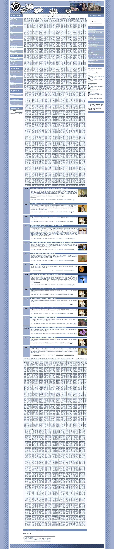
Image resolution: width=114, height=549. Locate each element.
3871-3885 (29, 44)
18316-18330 (75, 161)
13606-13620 (82, 119)
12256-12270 (82, 107)
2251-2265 (41, 32)
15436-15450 (55, 136)
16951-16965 (69, 149)
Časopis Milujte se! (92, 30)
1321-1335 (63, 25)
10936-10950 (35, 97)
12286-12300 (35, 108)
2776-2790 (52, 36)
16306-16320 (82, 143)
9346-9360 (41, 83)
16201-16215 (35, 143)
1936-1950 (46, 30)
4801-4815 (69, 50)
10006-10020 (42, 88)
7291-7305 (75, 68)
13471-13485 (82, 118)
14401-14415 (75, 126)
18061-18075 (82, 159)
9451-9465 (80, 83)
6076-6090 (52, 60)
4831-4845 (80, 50)
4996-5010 (80, 51)
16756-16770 (41, 148)
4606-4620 (58, 49)
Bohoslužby (12, 22)
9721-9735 (58, 86)
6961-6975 (75, 65)
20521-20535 (35, 181)
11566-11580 (75, 101)
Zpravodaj (12, 28)
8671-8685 (35, 79)
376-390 (69, 19)
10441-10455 (55, 92)
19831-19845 (28, 175)
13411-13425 (55, 118)
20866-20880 (69, 184)
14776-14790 (62, 130)
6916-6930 (58, 65)
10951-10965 (41, 97)
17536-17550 (28, 155)
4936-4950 (58, 51)
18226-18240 (35, 161)
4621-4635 (63, 49)
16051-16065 (28, 142)
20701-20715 (55, 182)
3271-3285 (52, 39)
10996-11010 (62, 97)
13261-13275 (48, 117)
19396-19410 (75, 170)
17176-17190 (48, 151)
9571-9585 (63, 85)
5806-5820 (75, 57)
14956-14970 (82, 131)
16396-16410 (62, 144)
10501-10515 (82, 92)
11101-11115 (48, 98)
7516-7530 (35, 70)
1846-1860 (75, 29)
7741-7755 (58, 71)
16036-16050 (82, 141)
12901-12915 (69, 113)
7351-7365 (35, 69)
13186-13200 (75, 116)
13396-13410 (48, 118)
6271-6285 (63, 61)
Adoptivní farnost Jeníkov (93, 54)
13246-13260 (41, 117)
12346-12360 (62, 108)
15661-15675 (35, 138)
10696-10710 (48, 94)
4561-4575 (41, 49)
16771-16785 (48, 148)
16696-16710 (75, 147)
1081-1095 (35, 24)
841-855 (82, 21)
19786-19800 (69, 174)
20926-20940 (35, 185)
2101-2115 (46, 31)
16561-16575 (75, 145)
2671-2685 (75, 34)
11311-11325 (82, 99)
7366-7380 (41, 69)
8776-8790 (75, 79)
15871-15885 (69, 139)
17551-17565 (35, 155)
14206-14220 (48, 125)
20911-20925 (28, 185)
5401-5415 (46, 55)
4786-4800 (63, 50)
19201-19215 (48, 169)
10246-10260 (28, 91)
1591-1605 (41, 27)
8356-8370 (41, 76)
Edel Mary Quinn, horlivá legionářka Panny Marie (42, 347)
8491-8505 (29, 77)
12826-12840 (35, 113)
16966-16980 (75, 149)
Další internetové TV (92, 41)
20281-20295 (48, 179)
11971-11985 (75, 105)
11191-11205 (28, 99)
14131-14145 (75, 124)
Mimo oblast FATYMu (14, 43)
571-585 (64, 20)
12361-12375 (69, 108)
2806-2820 (63, 36)
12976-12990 (41, 114)
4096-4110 (52, 45)
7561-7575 (52, 70)
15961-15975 (48, 141)
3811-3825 (69, 43)
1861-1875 (80, 29)
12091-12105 (69, 106)
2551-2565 (29, 34)
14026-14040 (28, 124)
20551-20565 (48, 181)
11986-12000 (82, 105)
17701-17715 (41, 156)
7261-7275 (63, 68)
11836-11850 (75, 104)
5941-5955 (63, 58)
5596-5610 (58, 56)
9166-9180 (35, 82)
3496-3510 (75, 40)
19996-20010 (41, 176)
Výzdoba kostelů (13, 45)
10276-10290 (41, 91)
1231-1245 (29, 25)
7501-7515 (29, 70)
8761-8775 (69, 79)
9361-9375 (46, 83)
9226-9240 (58, 82)
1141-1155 (58, 24)
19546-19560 (82, 172)
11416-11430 (69, 100)
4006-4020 (80, 44)
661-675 (28, 21)
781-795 (64, 21)
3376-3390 (29, 40)
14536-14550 (75, 128)
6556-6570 (46, 63)
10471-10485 (69, 92)
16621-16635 (41, 147)
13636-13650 (35, 120)
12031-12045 (41, 106)
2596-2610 (46, 34)
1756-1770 (41, 29)
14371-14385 (62, 126)
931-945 (46, 23)
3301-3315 (63, 39)
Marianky (12, 38)
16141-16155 (69, 142)
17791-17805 (82, 156)
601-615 (73, 20)
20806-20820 (41, 184)
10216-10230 (75, 89)
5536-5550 (35, 56)
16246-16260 (55, 143)
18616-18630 (28, 165)
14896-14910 (55, 131)
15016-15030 (48, 132)
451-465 (28, 20)
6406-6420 (52, 62)
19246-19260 (69, 169)
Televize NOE (91, 35)
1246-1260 (35, 25)
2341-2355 (75, 32)
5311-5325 (75, 54)
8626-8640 (80, 77)
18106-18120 (41, 160)
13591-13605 (75, 119)
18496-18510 (35, 163)
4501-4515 (80, 48)
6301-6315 (75, 61)
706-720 (41, 21)
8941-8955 (75, 80)
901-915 (37, 23)
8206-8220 (46, 75)
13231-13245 (35, 117)
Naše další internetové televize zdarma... (14, 87)
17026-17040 (41, 150)
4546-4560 (35, 49)
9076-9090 (63, 81)
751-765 (55, 21)
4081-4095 (46, 45)
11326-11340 (28, 100)
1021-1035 (75, 23)
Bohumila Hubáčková (37, 323)
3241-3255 (41, 39)
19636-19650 (62, 173)
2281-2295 (52, 32)
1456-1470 (52, 26)
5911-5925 (52, 58)
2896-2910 (35, 37)
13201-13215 (82, 116)
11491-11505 (41, 101)
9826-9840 (35, 87)
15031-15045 (55, 132)
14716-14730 (35, 130)
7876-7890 (46, 73)
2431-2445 (46, 33)
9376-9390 (52, 83)
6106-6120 (63, 60)
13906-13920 (35, 123)
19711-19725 (35, 174)
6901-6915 (52, 65)
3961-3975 (63, 44)
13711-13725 (69, 120)
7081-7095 (58, 67)
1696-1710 (80, 27)
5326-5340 (80, 54)
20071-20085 (75, 176)
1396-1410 (29, 26)
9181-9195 (41, 82)
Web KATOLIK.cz (91, 34)
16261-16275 (62, 143)
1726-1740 (29, 29)
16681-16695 (69, 147)
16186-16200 (28, 143)
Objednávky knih (13, 64)
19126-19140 (75, 168)
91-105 (46, 18)
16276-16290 (69, 143)
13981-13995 (69, 123)
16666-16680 (62, 147)
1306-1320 (58, 25)
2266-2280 (46, 32)
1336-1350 (69, 25)
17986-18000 (48, 159)
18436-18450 (69, 162)
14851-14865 (35, 131)
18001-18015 (55, 159)
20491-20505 (82, 180)
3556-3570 (35, 42)
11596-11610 (28, 102)
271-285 (37, 19)
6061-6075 (46, 60)
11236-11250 (48, 99)
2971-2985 (63, 37)
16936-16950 (62, 149)
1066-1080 (29, 24)
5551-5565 (41, 56)
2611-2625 (52, 34)
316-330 (50, 19)
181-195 (73, 18)
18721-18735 (75, 165)
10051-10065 (62, 88)
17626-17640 (69, 155)
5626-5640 (69, 56)
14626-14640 (55, 129)
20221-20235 (82, 178)
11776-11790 (48, 104)
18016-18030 (62, 159)
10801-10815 (35, 95)
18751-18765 (28, 166)
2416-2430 (41, 33)
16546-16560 (69, 145)
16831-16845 (75, 148)
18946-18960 (55, 167)
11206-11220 (35, 99)
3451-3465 (58, 40)
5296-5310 (69, 54)
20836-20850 (55, 184)
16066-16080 (35, 142)
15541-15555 (41, 137)
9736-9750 (63, 86)
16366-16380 (48, 144)
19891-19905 (55, 175)
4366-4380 (29, 48)
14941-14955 (75, 131)
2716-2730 (29, 36)
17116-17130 (82, 150)
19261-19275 (75, 169)
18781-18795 (41, 166)
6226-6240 (46, 61)
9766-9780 (75, 86)
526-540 (50, 20)
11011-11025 (69, 97)
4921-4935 (52, 51)
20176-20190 (62, 178)
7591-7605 (63, 70)
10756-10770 (75, 94)
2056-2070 (29, 31)
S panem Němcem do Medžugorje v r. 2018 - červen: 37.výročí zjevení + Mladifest (50, 188)
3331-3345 (75, 39)
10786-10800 (28, 95)
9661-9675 (35, 86)
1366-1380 (80, 25)
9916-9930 (69, 87)
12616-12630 (62, 111)
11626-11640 (41, 102)
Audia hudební (13, 82)
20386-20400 (35, 180)
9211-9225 (52, 82)
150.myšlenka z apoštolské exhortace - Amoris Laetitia (43, 288)
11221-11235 (41, 99)
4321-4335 (75, 46)
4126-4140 (63, 45)
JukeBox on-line (91, 48)
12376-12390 (75, 108)
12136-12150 (28, 107)
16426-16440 (75, 144)
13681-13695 (55, 120)
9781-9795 (80, 86)
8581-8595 (63, 77)
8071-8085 (58, 74)
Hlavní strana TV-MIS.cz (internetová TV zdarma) (15, 72)
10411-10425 (41, 92)
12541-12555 (28, 111)
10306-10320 (55, 91)
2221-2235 (29, 32)
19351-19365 (55, 170)
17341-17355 (62, 153)
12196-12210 (55, 107)
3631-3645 (63, 42)
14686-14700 (82, 129)
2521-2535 (80, 33)
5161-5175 (80, 52)
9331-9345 (35, 83)
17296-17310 (41, 153)
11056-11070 (28, 98)
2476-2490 (63, 33)
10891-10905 (75, 95)
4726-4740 (41, 50)
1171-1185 (69, 24)
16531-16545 (62, 145)
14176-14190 (35, 125)
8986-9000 (29, 81)
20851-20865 (62, 184)
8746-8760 (63, 79)
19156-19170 (28, 169)
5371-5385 (35, 55)
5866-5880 (35, 58)
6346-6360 (29, 62)
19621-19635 (55, 173)
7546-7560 (46, 70)
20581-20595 (62, 181)
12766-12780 (69, 112)
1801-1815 (58, 29)
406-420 (78, 19)
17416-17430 (35, 154)
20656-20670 (35, 182)
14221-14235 (55, 125)
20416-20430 (48, 180)
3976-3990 (69, 44)
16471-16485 (35, 145)
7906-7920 (58, 73)
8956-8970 (80, 80)
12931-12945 (82, 113)
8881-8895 (52, 80)
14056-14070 (41, 124)
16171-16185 (82, 142)
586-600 (69, 20)
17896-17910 (69, 157)
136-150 (59, 18)
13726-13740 (75, 120)
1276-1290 (46, 25)
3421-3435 (46, 40)
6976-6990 (80, 65)
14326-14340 (41, 126)
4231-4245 (41, 46)
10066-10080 (69, 88)
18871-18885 (82, 166)
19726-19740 (41, 174)
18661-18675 (48, 165)
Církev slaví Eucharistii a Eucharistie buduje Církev (42, 253)
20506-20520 (28, 181)
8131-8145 (80, 74)
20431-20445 (55, 180)
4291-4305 (63, 46)
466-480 (32, 20)
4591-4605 (52, 49)
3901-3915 (41, 44)
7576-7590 (58, 70)
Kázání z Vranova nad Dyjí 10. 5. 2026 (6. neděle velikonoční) (38, 541)
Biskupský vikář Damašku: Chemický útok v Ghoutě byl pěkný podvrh (47, 274)
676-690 (32, 21)
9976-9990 (29, 88)
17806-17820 (28, 157)
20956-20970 (48, 185)
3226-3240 (35, 39)
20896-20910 (82, 184)
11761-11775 (41, 104)
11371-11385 (48, 100)
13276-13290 (55, 117)
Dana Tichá (35, 221)
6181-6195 (29, 61)
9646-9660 (29, 86)
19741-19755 (48, 174)
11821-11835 (69, 104)
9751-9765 (69, 86)
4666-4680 (80, 49)
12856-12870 (48, 113)
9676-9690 (41, 86)
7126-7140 (75, 67)
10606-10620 (69, 93)
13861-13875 (75, 122)
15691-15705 (48, 138)
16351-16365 (41, 144)
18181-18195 (75, 160)
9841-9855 (41, 87)
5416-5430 (52, 55)
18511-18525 (41, 163)
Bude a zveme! (13, 21)
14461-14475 (41, 128)
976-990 (60, 23)
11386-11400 (55, 100)
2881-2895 (29, 37)
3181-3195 (80, 38)
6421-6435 (58, 62)
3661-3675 (75, 42)
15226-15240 (82, 134)
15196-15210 (69, 134)
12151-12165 (35, 107)
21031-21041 (82, 185)
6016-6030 (29, 60)
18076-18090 (28, 160)
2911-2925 (41, 37)
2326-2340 (69, 32)
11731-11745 (28, 104)
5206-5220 (35, 54)
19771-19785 (62, 174)
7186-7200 (35, 68)
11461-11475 (28, 101)
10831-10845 (48, 95)
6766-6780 (63, 64)
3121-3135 (58, 38)
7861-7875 (41, 73)
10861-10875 (62, 95)
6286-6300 (69, 61)
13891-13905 (28, 123)
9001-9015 (35, 81)
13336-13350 (82, 117)
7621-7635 (75, 70)
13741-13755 (82, 120)
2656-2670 (69, 34)
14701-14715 (28, 130)
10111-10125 (28, 89)
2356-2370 (80, 32)
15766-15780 (82, 138)
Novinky (12, 73)
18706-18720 (69, 165)
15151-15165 (48, 134)
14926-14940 (69, 131)
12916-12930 (75, 113)
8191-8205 (41, 75)
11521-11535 (55, 101)
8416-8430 (63, 76)
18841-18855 (69, 166)
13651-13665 (41, 120)
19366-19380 (62, 170)
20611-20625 (75, 181)
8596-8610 (69, 77)
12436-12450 (41, 110)
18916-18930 (41, 167)
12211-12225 (62, 107)
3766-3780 (52, 43)
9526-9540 (46, 85)
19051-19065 (41, 168)
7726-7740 (52, 71)
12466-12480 (55, 110)
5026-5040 (29, 52)
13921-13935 (41, 123)
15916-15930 (28, 141)
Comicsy (12, 63)
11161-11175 (75, 98)
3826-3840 (75, 43)
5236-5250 (46, 54)
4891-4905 (41, 51)
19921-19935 (69, 175)
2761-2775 (46, 36)
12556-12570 (35, 111)
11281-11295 (69, 99)
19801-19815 (75, 174)
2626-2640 (58, 34)
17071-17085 (62, 150)
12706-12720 (41, 112)
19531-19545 (75, 172)
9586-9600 (69, 85)
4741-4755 (46, 50)
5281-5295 (63, 54)
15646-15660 (28, 138)
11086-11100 (41, 98)
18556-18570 (62, 163)
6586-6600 (58, 63)
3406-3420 (41, 40)
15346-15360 (75, 135)
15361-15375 (82, 135)
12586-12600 (48, 111)
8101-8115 (69, 74)
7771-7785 (69, 71)
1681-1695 (75, 27)
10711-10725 (55, 94)
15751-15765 (75, 138)
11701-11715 (75, 102)
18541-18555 (55, 163)
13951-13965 (55, 123)
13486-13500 (28, 119)
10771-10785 (82, 94)
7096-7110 (63, 67)
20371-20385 (28, 180)
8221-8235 (52, 75)
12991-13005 (48, 114)
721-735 (46, 21)
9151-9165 (29, 82)
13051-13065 (75, 114)
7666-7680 (29, 71)
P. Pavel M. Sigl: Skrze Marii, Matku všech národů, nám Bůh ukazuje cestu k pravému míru (52, 242)
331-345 (55, 19)
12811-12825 (28, 113)
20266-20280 (41, 179)
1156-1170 (63, 24)
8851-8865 (41, 80)
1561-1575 (29, 27)
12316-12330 (48, 108)
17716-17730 (48, 156)
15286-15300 (48, 135)
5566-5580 (46, 56)
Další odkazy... (91, 62)
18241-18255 (41, 161)
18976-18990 (69, 167)
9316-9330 (29, 83)
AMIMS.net (72, 1)
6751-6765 (58, 64)
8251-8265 (63, 75)
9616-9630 (80, 85)
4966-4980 (69, 51)
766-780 (60, 21)
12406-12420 (28, 110)
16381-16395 (55, 144)
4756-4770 (52, 50)
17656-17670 (82, 155)
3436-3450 (52, 40)
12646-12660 (75, 111)
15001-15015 (41, 132)
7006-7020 (29, 67)
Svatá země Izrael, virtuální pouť (95, 42)
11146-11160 (69, 98)
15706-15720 (55, 138)
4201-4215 (29, 46)
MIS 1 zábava (13, 75)
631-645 (82, 20)
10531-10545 (35, 93)
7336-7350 (29, 69)
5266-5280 (58, 54)
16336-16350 (35, 144)
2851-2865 (80, 36)
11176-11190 (82, 98)
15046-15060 (62, 132)
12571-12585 (41, 111)
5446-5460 (63, 55)
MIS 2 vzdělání (13, 77)
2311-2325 (63, 32)
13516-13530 (41, 119)
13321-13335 (75, 117)
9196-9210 (46, 82)
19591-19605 (41, 173)
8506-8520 (35, 77)
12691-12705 (35, 112)
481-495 (37, 20)
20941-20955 (41, 185)
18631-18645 (35, 165)
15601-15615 (69, 137)
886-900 (32, 23)
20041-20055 (62, 176)
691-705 (37, 21)
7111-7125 (69, 67)
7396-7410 (52, 69)
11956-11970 (69, 105)
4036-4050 (29, 45)
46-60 (35, 18)
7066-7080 (52, 67)
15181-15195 (62, 134)
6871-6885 (41, 65)
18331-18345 (82, 161)
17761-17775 (69, 156)
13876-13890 (82, 122)
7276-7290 (69, 68)
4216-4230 (35, 46)
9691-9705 (46, 86)
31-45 (32, 18)
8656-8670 (29, 79)
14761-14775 (55, 130)
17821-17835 (35, 157)
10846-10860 (55, 95)
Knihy (11, 40)
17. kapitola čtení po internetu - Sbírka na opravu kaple (43, 317)
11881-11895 (35, 105)
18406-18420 (55, 162)
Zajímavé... (12, 42)
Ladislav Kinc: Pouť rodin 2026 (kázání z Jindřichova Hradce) (37, 539)
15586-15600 (62, 137)
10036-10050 (56, 88)
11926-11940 (55, 105)
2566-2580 (35, 34)
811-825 (73, 21)
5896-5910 (46, 58)
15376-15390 (28, 136)
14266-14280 (75, 125)
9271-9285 (75, 82)
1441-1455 (46, 26)
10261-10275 (35, 91)
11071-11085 (35, 98)
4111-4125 (58, 45)
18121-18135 (48, 160)
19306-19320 (35, 170)
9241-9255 (63, 82)
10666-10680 (35, 94)
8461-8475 (80, 76)
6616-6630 (69, 63)
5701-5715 (35, 57)
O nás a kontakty (13, 47)
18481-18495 (28, 163)
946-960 (50, 23)
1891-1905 (29, 30)
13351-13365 (28, 118)
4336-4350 (80, 46)
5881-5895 (41, 58)
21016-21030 (75, 185)
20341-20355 (75, 179)
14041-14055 (35, 124)
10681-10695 (41, 94)
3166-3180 (75, 38)
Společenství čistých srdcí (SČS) (95, 32)
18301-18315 (69, 161)
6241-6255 (52, 61)
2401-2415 (35, 33)
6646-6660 (80, 63)
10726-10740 (62, 94)
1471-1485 (58, 26)
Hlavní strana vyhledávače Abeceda (15, 95)
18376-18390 (41, 162)
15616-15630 (75, 137)
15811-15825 (41, 139)
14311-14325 (35, 126)
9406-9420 (63, 83)
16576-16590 (82, 145)
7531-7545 (41, 70)
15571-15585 (55, 137)
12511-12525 (75, 110)
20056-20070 (69, 176)
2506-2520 (75, 33)
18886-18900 (28, 167)
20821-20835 (48, 184)
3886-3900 (35, 44)
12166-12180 (41, 107)
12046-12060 (48, 106)
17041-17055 (48, 150)
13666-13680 (48, 120)
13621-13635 (28, 120)
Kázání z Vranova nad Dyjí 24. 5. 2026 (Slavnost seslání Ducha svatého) (40, 536)
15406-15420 (41, 136)
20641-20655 (28, 182)
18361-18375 (35, 162)
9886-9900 (58, 87)
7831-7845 (29, 73)
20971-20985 (55, 185)
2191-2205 (80, 31)
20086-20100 (82, 176)
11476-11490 (35, 101)
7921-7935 (63, 73)
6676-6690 (29, 64)
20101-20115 (28, 178)
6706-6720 (41, 64)
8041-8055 (46, 74)
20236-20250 (28, 179)
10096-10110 (83, 88)
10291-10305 (48, 91)
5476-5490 (75, 55)
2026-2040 (80, 30)
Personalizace (13, 50)
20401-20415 (41, 180)
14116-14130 (69, 124)
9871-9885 (52, 87)
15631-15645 (82, 137)
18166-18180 (69, 160)
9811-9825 (29, 87)
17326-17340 (55, 153)
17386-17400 (82, 153)
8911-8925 (63, 80)
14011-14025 (82, 123)
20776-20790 (28, 184)
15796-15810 (35, 139)
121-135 (55, 18)
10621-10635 (75, 93)
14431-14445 (28, 128)
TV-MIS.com (80, 1)
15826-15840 (48, 139)
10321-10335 (62, 91)
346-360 (60, 19)
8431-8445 (69, 76)
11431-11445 (75, 100)
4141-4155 (69, 45)
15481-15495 (75, 136)
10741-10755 (69, 94)
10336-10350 (69, 91)
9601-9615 (75, 85)
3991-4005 (75, 44)
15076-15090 (75, 132)
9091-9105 (69, 81)
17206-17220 (62, 151)
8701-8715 (46, 79)
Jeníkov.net (90, 52)
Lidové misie (13, 35)
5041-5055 (35, 52)
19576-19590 (35, 173)
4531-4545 (29, 49)
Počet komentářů (59, 199)
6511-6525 (29, 63)
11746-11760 (35, 104)
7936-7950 (69, 73)
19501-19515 (62, 172)
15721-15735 (62, 138)
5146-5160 (75, 52)
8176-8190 (35, 75)
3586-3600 (46, 42)
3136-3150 (63, 38)
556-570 (60, 20)
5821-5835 (80, 57)
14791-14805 (69, 130)
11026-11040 (75, 97)
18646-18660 (41, 165)
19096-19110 (62, 168)
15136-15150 (41, 134)
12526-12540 (82, 110)
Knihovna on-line (13, 61)
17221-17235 (69, 151)
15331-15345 (69, 135)
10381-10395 (28, 92)
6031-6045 (35, 60)
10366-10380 (82, 91)
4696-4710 (29, 50)
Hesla (11, 33)
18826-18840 (62, 166)
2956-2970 (58, 37)
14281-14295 (82, 125)
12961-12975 (35, 114)
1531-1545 (80, 26)
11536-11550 (62, 101)
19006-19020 (82, 167)
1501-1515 (69, 26)
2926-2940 (46, 37)
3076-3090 (41, 38)
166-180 (68, 18)
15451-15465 (62, 136)
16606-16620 (35, 147)
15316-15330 (62, 135)
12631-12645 (69, 111)
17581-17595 (48, 155)
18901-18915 (35, 167)
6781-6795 (69, 64)
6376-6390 (41, 62)
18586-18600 (75, 163)
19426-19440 (28, 172)
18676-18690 (55, 165)
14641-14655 (62, 129)
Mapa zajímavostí (13, 36)
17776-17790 (75, 156)
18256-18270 (48, 161)
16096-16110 (48, 142)
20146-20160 (48, 178)
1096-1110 (41, 24)
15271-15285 (41, 135)
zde (18, 110)
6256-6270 (58, 61)
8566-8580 (58, 77)
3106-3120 (52, 38)
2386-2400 (29, 33)
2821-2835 (69, 36)
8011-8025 (35, 74)
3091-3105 (46, 38)
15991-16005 (62, 141)
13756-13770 (28, 122)
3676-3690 (80, 42)
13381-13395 (41, 118)
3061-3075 (35, 38)
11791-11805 (55, 104)
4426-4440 (52, 48)
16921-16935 (55, 149)
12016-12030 (35, 106)
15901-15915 (82, 139)
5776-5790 (63, 57)
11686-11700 (69, 102)
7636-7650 (80, 70)
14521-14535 (69, 128)
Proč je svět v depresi (35, 264)
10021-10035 (49, 88)
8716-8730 (52, 79)
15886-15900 (75, 139)
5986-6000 (80, 58)
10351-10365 (75, 91)
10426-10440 (48, 92)
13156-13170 (62, 116)
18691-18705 (62, 165)
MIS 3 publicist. (13, 79)
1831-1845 (69, 29)
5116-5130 (63, 52)
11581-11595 (82, 101)
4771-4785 (58, 50)
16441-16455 (82, 144)
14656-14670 (69, 129)
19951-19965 (82, 175)
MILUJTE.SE (97, 1)
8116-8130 (75, 74)
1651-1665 (63, 27)
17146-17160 (35, 151)
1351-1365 (75, 25)
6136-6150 (75, 60)
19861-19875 (41, 175)
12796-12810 (82, 112)
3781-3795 (58, 43)
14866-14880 (41, 131)
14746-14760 (48, 130)
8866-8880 (46, 80)
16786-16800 (55, 148)
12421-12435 (35, 110)
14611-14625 (48, 129)
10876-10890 (69, 95)
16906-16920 (48, 149)
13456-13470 (75, 118)
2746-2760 (41, 36)
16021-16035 (75, 141)
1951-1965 (52, 30)
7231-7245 (52, 68)
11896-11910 (41, 105)
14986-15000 (35, 132)
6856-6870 (35, 65)
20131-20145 (41, 178)
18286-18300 (62, 161)
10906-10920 (82, 95)
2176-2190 (75, 31)
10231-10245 (82, 89)
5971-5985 (75, 58)
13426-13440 (62, 118)
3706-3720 (29, 43)
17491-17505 (69, 154)
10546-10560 (41, 93)
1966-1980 (58, 30)
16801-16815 (62, 148)
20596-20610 (69, 181)
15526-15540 (35, 137)
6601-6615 (63, 63)
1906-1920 (35, 30)
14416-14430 (82, 126)
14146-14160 (82, 124)
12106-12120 (75, 106)
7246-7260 (58, 68)
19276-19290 (82, 169)
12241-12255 (75, 107)
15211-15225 (75, 134)
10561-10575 (48, 93)
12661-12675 (82, 111)
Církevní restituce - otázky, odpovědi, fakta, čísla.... (96, 58)
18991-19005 (75, 167)
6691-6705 (35, 64)
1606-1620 (46, 27)
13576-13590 (69, 119)
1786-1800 (52, 29)
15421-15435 (48, 136)
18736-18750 (82, 165)
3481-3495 (69, 40)
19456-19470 (41, 172)
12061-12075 (55, 106)
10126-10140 (35, 89)
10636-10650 (82, 93)
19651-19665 (69, 173)
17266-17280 (28, 153)
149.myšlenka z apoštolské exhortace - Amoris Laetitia (43, 298)
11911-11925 (48, 105)
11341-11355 (35, 100)
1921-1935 (41, 30)
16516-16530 (55, 145)
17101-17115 (75, 150)
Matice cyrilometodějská (93, 44)
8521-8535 (41, 77)
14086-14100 (55, 124)
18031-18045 (69, 159)
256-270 (32, 19)
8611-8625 (75, 77)
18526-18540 (48, 163)
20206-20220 (75, 178)
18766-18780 (35, 166)
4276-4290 (58, 46)
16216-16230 (41, 143)
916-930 (41, 23)
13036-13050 (69, 114)
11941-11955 (62, 105)
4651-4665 (75, 49)
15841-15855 (55, 139)
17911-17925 (75, 157)
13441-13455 (69, 118)
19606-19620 (48, 173)
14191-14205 (41, 125)
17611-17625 (62, 155)
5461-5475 (69, 55)
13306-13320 (69, 117)
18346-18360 (28, 162)
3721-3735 (35, 43)
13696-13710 (62, 120)
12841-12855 (41, 113)
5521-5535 (29, 56)
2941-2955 (52, 37)
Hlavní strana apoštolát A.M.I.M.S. (15, 59)
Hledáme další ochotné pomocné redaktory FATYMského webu (45, 203)
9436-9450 (75, 83)
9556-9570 (58, 85)
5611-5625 (63, 56)
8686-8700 (41, 79)
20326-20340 (69, 179)
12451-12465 (48, 110)
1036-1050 (81, 23)
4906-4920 (46, 51)
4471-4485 (69, 48)
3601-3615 (52, 42)
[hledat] (96, 21)
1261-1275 (41, 25)
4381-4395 (35, 48)
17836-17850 (41, 157)
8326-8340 (29, 76)
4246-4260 (46, 46)
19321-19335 (41, 170)
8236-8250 (58, 75)
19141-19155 (82, 168)
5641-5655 (75, 56)
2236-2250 (35, 32)
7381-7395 (46, 69)
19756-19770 (55, 174)
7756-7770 (63, 71)
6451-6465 (69, 62)
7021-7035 (35, 67)
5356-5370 (29, 55)
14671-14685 (75, 129)
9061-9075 (58, 81)
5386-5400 (41, 55)
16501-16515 (48, 145)
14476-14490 (48, 128)
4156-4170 (75, 45)
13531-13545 (48, 119)
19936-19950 (75, 175)
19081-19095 (55, 168)
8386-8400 (52, 76)
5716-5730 (41, 57)
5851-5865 (29, 58)
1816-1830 (63, 29)
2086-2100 (41, 31)
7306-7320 (80, 68)
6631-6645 (75, 63)
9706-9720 (52, 86)
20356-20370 (82, 179)
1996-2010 (69, 30)
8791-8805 (80, 79)
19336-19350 (48, 170)
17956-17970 (35, 159)
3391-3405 (35, 40)
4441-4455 (58, 48)
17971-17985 (41, 159)
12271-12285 (28, 108)
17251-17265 (82, 151)
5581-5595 (52, 56)
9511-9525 (41, 85)
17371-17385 (75, 153)
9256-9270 (69, 82)
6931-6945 (63, 65)
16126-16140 (62, 142)
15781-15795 (28, 139)
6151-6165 (80, 60)
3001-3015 (75, 37)
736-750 (50, 21)
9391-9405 (58, 83)
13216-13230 (28, 117)
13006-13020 (55, 114)
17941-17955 (28, 159)
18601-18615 (82, 163)
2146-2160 (63, 31)
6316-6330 (80, 61)
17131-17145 (28, 151)
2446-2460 (52, 33)
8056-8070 (52, 74)
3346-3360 (80, 39)
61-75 (39, 18)
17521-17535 (82, 154)
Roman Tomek (36, 199)
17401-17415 (28, 154)
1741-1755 (35, 29)
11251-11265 (55, 99)
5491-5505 (80, 55)
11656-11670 (55, 102)
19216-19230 (55, 169)
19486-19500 (55, 172)
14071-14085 (48, 124)
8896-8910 (58, 80)
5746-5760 (52, 57)
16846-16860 (82, 148)
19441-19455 (35, 172)
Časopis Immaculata (92, 46)
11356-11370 (41, 100)
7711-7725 (46, 71)
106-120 (50, 18)
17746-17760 (62, 156)
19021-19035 (28, 168)
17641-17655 (75, 155)
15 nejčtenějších (13, 52)
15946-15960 (41, 141)
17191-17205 (55, 151)
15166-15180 (55, 134)
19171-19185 (35, 169)
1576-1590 (35, 27)
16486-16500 (41, 145)
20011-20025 (48, 176)
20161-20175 (55, 178)
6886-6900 (46, 65)
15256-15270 (35, 135)
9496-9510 (35, 85)
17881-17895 (62, 157)
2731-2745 (35, 36)
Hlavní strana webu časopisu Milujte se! (16, 102)
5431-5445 (58, 55)
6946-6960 (69, 65)
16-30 (28, 18)
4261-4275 (52, 46)
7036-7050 (41, 67)
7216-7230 (46, 68)
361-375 (64, 19)
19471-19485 (48, 172)
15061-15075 (69, 132)
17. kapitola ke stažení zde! (41, 320)
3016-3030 (80, 37)
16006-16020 (69, 141)
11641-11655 (48, 102)
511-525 (46, 20)
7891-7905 (52, 73)
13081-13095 (28, 116)
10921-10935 (28, 97)
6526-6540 (35, 63)
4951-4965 (63, 51)
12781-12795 (75, 112)
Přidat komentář (68, 199)
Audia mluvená (13, 84)
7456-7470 (75, 69)
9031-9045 (46, 81)
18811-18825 (55, 166)
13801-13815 (48, 122)
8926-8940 (69, 80)
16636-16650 (48, 147)
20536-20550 (41, 181)
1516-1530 (75, 26)
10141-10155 (41, 89)
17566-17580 (41, 155)
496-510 (41, 20)
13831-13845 (62, 122)
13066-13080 (82, 114)
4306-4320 (69, 46)
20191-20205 (69, 178)
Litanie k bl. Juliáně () (29, 537)
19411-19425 (82, 170)
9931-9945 (75, 87)
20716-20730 (62, 182)
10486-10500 (75, 92)
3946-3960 (58, 44)
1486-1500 (63, 26)
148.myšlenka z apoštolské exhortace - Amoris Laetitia (43, 307)
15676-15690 (41, 138)
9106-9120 (75, 81)
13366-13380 (35, 118)
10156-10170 (48, 89)
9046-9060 (52, 81)
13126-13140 (48, 116)
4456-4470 (63, 48)
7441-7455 (69, 69)
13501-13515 (35, 119)
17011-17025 (35, 150)
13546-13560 (55, 119)
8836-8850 (35, 80)
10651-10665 (28, 94)
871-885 (28, 23)
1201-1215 (80, 24)
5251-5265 (52, 54)
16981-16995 (82, 149)
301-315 (46, 19)
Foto (11, 31)
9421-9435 (69, 83)
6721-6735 (46, 64)
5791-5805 (69, 57)
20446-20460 (62, 180)
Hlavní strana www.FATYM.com (13, 19)
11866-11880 (28, 105)
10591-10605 (62, 93)
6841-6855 (29, 65)
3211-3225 (29, 39)
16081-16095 (41, 142)
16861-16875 (28, 149)
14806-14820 (75, 130)
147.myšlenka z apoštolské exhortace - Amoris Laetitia (43, 337)
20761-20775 (82, 182)
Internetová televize (92, 39)
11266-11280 (62, 99)
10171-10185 (55, 89)
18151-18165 (62, 160)
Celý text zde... (33, 197)
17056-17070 (55, 150)
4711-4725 (35, 50)
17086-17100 (69, 150)
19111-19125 (69, 168)
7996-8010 (29, 74)
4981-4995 (75, 51)
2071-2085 (35, 31)
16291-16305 (75, 143)
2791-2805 (58, 36)
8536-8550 (46, 77)
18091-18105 (35, 160)
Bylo (11, 29)
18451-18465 (75, 162)
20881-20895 (75, 184)
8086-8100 (63, 74)
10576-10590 (55, 93)
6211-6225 (41, 61)
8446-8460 (75, 76)
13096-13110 (35, 116)
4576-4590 (46, 49)
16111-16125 (55, 142)
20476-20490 (75, 180)
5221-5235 (41, 54)
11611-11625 (35, 102)
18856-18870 (75, 166)
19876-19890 (48, 175)
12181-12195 (48, 107)
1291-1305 (52, 25)
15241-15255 (28, 135)
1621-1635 (52, 27)
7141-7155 (80, 67)
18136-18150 (55, 160)
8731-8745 (58, 79)
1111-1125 (46, 24)
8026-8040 (41, 74)
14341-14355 (48, 126)
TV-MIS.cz (89, 1)
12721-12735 (48, 112)
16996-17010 (28, 150)
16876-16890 (35, 149)
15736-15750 (69, 138)
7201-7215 (41, 68)
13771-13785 (35, 122)
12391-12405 (82, 108)
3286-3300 (58, 39)
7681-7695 (35, 71)
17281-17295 (35, 153)
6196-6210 (35, 61)
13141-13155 (55, 116)
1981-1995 (63, 30)
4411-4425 (46, 48)
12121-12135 (82, 106)
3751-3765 (46, 43)
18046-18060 (75, 159)
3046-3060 (29, 38)
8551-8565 (52, 77)
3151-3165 (69, 38)
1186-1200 (75, 24)
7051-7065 (46, 67)
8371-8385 (46, 76)
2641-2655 (63, 34)
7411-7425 (58, 69)
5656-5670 (80, 56)
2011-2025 (75, 30)
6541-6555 (41, 63)
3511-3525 (80, 40)
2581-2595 (41, 34)
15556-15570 (48, 137)
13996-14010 (75, 123)
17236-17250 (75, 151)
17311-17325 (48, 153)
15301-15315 (55, 135)
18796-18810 (48, 166)
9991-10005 (35, 88)
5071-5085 (46, 52)
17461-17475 (55, 154)
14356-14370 (55, 126)
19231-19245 (62, 169)
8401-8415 (58, 76)
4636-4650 (69, 49)
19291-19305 (28, 170)
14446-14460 (35, 128)
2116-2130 (52, 31)
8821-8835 (29, 80)
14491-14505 (55, 128)
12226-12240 (69, 107)
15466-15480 (69, 136)
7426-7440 (63, 69)
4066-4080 (41, 45)
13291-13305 (62, 117)
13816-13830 (55, 122)
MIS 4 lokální (13, 80)
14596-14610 (41, 129)
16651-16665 (55, 147)
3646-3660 (69, 42)
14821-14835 (82, 130)
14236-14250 (62, 125)
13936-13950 (48, 123)
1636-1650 (58, 27)
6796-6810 (75, 64)
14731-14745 (41, 130)
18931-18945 (48, 167)
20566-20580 (55, 181)
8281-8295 (75, 75)
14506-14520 (62, 128)
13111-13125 (41, 116)
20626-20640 (82, 181)
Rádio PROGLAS (91, 37)
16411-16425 (69, 144)
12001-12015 (28, 106)
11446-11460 (82, 100)
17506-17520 (75, 154)
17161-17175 (41, 151)
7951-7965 (75, 73)
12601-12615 (55, 111)
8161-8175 (29, 75)
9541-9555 (52, 85)
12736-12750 (55, 112)
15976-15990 (55, 141)
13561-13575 (62, 119)
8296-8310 (80, 75)
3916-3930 (46, 44)
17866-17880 (55, 157)
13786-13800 (41, 122)
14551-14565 (82, 128)
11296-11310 (75, 99)
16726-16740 (28, 148)
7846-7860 (35, 73)
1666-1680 (69, 27)
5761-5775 (58, 57)
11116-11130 (55, 98)
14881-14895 (48, 131)
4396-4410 (41, 48)
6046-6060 (41, 60)
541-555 (55, 20)
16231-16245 (48, 143)
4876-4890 (35, 51)
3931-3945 (52, 44)
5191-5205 (29, 54)
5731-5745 (46, 57)
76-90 (42, 18)
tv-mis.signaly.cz (18, 112)
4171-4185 (80, 45)
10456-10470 (62, 92)
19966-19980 (28, 176)
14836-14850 (28, 131)
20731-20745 (69, 182)
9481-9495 (29, 85)
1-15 (25, 18)
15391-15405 (35, 136)
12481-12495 (62, 110)
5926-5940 (58, 58)
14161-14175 (28, 125)
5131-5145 (69, 52)
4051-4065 (35, 45)
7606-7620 (69, 70)
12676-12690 (28, 112)
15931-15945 (35, 141)
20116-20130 (35, 178)
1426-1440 (41, 26)
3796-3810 (63, 43)
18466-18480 (82, 162)
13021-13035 (62, 114)
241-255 (28, 19)
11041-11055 (82, 97)
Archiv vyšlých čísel (14, 104)
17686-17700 (35, 156)
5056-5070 (41, 52)
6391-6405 (46, 62)
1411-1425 (35, 26)
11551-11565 (69, 101)
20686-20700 (48, 182)
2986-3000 (69, 37)
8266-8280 (69, 75)
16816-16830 (69, 148)
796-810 (69, 21)
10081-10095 (76, 88)
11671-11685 (62, 102)
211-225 (82, 18)
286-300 (41, 19)
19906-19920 (62, 175)
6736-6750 (52, 64)
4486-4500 (75, 48)
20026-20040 (55, 176)
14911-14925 (62, 131)
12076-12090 (62, 106)
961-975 (55, 23)
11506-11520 (48, 101)
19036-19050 (35, 168)
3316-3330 (69, 39)
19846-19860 (35, 175)
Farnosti (12, 24)
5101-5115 (58, 52)
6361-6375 (35, 62)
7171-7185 (29, 68)
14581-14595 (35, 129)
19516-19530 (69, 172)
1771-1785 (46, 29)
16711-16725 (82, 147)
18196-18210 (82, 160)
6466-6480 (75, 62)
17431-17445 (41, 154)
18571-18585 (69, 163)
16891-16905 (41, 149)
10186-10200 (62, 89)
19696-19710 (28, 174)
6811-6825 (80, 64)
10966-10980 (48, 97)
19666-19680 (75, 173)
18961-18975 (62, 167)
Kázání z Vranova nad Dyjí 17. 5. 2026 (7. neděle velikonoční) (38, 538)
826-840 (78, 21)
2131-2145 (58, 31)
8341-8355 (35, 76)
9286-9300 (80, 82)
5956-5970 (69, 58)
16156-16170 (75, 142)
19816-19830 (82, 174)
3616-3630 (58, 42)
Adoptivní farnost (13, 26)
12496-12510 (69, 110)
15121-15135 (35, 134)
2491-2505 (69, 33)
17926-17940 (82, 157)
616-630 (78, 20)
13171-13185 (69, 116)
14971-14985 (28, 132)
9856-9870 (46, 87)
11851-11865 (82, 104)
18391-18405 (48, 162)
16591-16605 (28, 147)
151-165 (64, 18)
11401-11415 (62, 100)
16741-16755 (35, 148)
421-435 (82, 19)
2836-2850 (75, 36)
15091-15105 (82, 132)
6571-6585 (52, 63)
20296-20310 (55, 179)
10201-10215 (69, 89)
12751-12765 (62, 112)
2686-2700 (80, 34)
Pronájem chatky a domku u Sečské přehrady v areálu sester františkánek (48, 327)
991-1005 (64, 23)
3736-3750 (41, 43)
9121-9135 (80, 81)
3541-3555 (29, 42)
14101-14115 (62, 124)
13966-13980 (62, 123)
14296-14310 (28, 126)
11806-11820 (62, 104)
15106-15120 (28, 134)
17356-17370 (69, 153)
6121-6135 (69, 60)
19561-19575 (28, 173)
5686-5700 (29, 57)
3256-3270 (46, 39)
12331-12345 (55, 108)
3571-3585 (41, 42)
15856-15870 (62, 139)
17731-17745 (55, 156)
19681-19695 (82, 173)
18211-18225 (28, 161)
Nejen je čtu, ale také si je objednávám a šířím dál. (93, 94)
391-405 (73, 19)
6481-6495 (80, 62)
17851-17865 (48, 157)
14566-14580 (28, 129)
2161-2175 (69, 31)
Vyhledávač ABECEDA (93, 60)
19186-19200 (41, 169)
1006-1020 (69, 23)
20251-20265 (35, 179)
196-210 (77, 18)
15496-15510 (82, 136)
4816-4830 (75, 50)
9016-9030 (41, 81)
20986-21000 (62, 185)
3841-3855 (80, 43)
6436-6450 (63, 62)
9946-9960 (80, 87)
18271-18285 (55, 161)
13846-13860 (69, 122)
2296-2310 (58, 32)
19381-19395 (69, 170)
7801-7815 (80, 71)
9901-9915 (63, 87)
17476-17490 (62, 154)
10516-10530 (28, 93)
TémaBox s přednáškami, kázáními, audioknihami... (95, 50)
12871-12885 (55, 113)
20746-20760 (75, 182)
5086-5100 (52, 52)
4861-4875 (29, 51)
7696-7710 (41, 71)
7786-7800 (75, 71)
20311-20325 (62, 179)
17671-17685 (28, 156)
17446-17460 (48, 154)
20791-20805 (35, 184)
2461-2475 (58, 33)
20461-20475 (69, 180)
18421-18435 (62, 162)
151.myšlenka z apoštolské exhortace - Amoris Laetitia (43, 216)
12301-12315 (41, 108)
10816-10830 (41, 95)
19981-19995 (35, 176)
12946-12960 (28, 114)
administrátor (36, 211)
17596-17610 (55, 155)
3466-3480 (63, 40)
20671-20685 (41, 182)
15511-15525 (28, 137)
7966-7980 (80, 73)
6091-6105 (58, 60)
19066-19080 (48, 168)
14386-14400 (69, 126)
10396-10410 (35, 92)
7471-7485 (80, 69)
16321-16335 (28, 144)
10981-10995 (55, 97)
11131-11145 (62, 98)
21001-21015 (69, 185)
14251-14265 (69, 125)
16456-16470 (28, 145)
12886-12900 (62, 113)
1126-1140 (52, 24)
